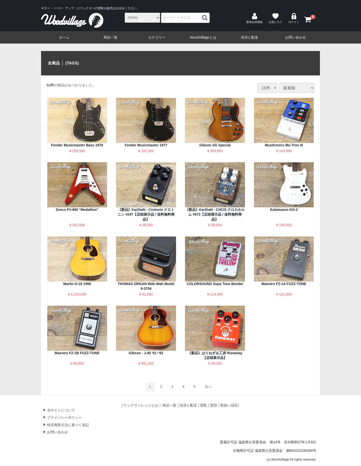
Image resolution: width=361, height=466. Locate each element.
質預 (213, 405)
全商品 (54, 63)
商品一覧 (111, 37)
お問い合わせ (295, 37)
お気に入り (275, 18)
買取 (203, 405)
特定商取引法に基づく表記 (68, 425)
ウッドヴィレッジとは (140, 405)
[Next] (208, 386)
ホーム (64, 37)
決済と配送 (249, 37)
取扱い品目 (229, 405)
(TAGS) (72, 63)
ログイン (293, 18)
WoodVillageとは (203, 37)
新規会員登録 (254, 18)
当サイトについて (61, 410)
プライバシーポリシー (64, 417)
